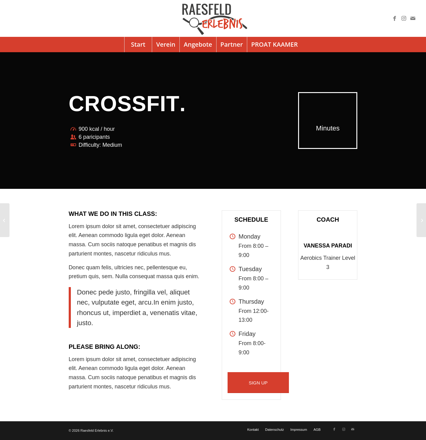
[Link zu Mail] (412, 18)
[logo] (213, 18)
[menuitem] (138, 44)
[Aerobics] (5, 220)
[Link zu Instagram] (403, 18)
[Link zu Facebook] (394, 18)
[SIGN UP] (258, 382)
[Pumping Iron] (421, 220)
